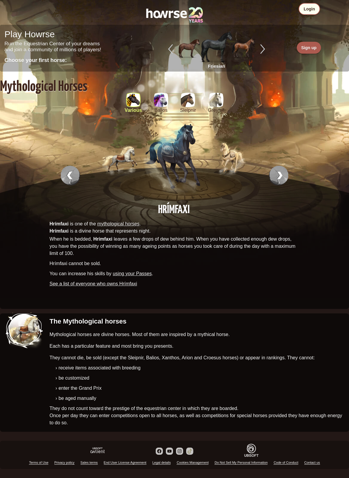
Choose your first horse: (35, 60)
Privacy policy (64, 462)
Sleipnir (188, 110)
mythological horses (118, 223)
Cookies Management (193, 462)
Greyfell (216, 110)
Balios (161, 110)
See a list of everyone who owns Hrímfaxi (93, 283)
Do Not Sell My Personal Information (241, 462)
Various (133, 110)
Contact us (312, 462)
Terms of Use (38, 462)
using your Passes (132, 273)
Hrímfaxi (174, 209)
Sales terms (89, 462)
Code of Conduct (286, 462)
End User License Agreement (125, 462)
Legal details (161, 462)
